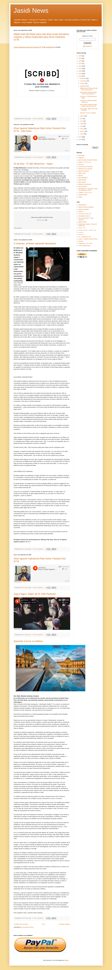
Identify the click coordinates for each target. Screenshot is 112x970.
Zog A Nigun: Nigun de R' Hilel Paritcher (35, 594)
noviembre (83, 81)
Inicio (43, 924)
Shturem (80, 241)
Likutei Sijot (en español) (85, 166)
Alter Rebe (81, 155)
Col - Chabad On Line (84, 237)
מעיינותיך (80, 232)
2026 (80, 56)
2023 (80, 63)
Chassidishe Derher (84, 216)
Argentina (81, 157)
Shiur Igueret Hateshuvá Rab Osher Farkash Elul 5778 (88, 105)
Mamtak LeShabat (83, 171)
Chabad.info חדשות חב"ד (85, 243)
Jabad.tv (80, 211)
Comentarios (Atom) (28, 927)
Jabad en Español (83, 209)
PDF (29, 541)
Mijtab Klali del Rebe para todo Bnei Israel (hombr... (89, 89)
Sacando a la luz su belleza (28, 641)
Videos (80, 197)
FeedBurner (88, 46)
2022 (80, 66)
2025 (80, 58)
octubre (82, 83)
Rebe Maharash (83, 177)
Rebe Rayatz (82, 182)
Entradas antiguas (64, 924)
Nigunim (80, 175)
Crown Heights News (84, 245)
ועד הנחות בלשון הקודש (84, 213)
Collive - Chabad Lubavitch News (88, 239)
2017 (80, 137)
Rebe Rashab (82, 180)
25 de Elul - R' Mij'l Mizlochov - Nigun (33, 163)
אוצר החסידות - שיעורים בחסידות (87, 230)
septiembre (83, 86)
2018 (80, 76)
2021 (80, 68)
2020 (80, 71)
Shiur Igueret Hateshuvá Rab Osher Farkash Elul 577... (88, 93)
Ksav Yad (81, 164)
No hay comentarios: (38, 118)
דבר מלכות (81, 234)
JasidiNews (49, 47)
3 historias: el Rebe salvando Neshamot (35, 243)
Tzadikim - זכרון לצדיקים (85, 192)
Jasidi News (31, 10)
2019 (80, 73)
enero (82, 134)
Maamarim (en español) (85, 169)
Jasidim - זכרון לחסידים (84, 162)
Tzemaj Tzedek (82, 194)
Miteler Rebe (82, 173)
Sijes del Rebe (82, 186)
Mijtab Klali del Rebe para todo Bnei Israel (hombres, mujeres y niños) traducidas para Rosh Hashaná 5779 (42, 37)
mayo (82, 123)
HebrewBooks (82, 205)
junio (81, 121)
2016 (80, 139)
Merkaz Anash (82, 222)
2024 (80, 61)
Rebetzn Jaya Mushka (84, 184)
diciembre (83, 78)
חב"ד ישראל (81, 228)
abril (81, 126)
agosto (82, 116)
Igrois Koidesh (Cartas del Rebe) (87, 160)
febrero (82, 131)
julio (81, 118)
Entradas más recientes (21, 924)
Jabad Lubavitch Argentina (86, 207)
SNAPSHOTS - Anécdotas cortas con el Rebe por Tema (88, 189)
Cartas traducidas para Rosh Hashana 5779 (28, 47)
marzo (82, 128)
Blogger (66, 960)
